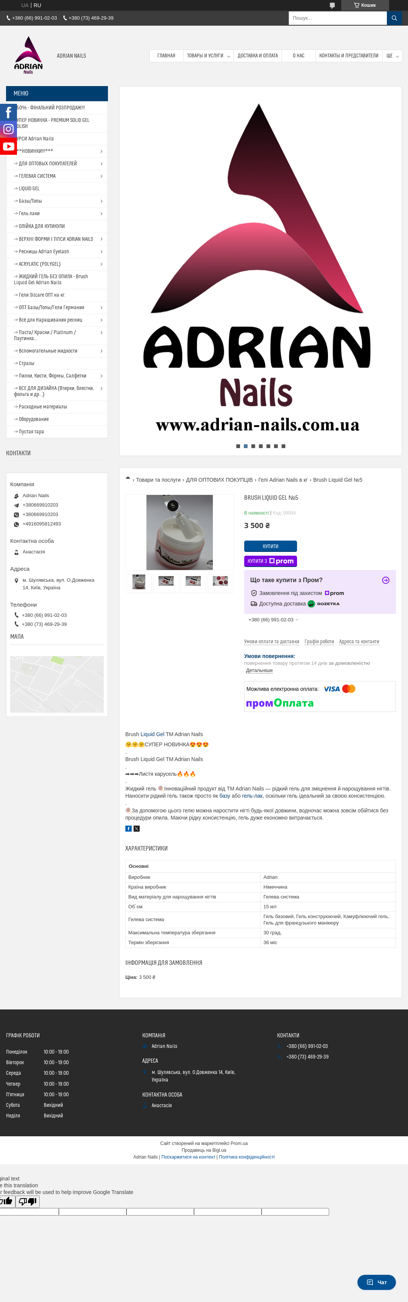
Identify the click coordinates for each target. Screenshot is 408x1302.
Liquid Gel (152, 734)
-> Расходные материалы (40, 407)
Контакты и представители (349, 56)
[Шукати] (394, 18)
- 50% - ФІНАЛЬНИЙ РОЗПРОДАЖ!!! (49, 108)
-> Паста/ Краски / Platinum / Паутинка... (45, 336)
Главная (166, 56)
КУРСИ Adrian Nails (34, 139)
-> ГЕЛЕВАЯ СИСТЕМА (34, 176)
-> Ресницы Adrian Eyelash (41, 252)
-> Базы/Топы (28, 201)
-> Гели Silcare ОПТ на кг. (40, 295)
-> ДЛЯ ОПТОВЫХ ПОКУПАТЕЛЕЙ (45, 164)
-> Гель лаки (27, 214)
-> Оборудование (31, 419)
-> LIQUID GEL (27, 189)
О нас (299, 56)
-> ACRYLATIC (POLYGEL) (37, 264)
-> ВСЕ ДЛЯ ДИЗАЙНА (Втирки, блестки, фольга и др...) (54, 391)
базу (224, 796)
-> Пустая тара (29, 432)
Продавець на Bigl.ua (204, 1150)
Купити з (271, 561)
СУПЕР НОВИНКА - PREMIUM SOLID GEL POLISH (51, 123)
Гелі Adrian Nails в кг (283, 480)
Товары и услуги (205, 56)
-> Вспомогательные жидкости (45, 351)
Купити (271, 547)
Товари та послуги (158, 480)
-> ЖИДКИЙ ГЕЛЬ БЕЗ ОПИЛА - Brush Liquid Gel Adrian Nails (51, 280)
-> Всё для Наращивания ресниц (48, 320)
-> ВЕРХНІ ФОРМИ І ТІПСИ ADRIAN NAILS (53, 239)
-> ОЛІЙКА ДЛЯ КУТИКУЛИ (39, 226)
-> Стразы (24, 364)
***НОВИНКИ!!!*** (33, 151)
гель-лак (252, 796)
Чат (376, 1282)
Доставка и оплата (258, 56)
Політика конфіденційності (247, 1157)
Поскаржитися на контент (188, 1157)
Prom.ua (239, 1143)
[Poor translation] (27, 1202)
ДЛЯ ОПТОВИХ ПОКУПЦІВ (219, 480)
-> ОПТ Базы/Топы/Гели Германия (49, 308)
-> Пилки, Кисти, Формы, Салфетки (50, 376)
